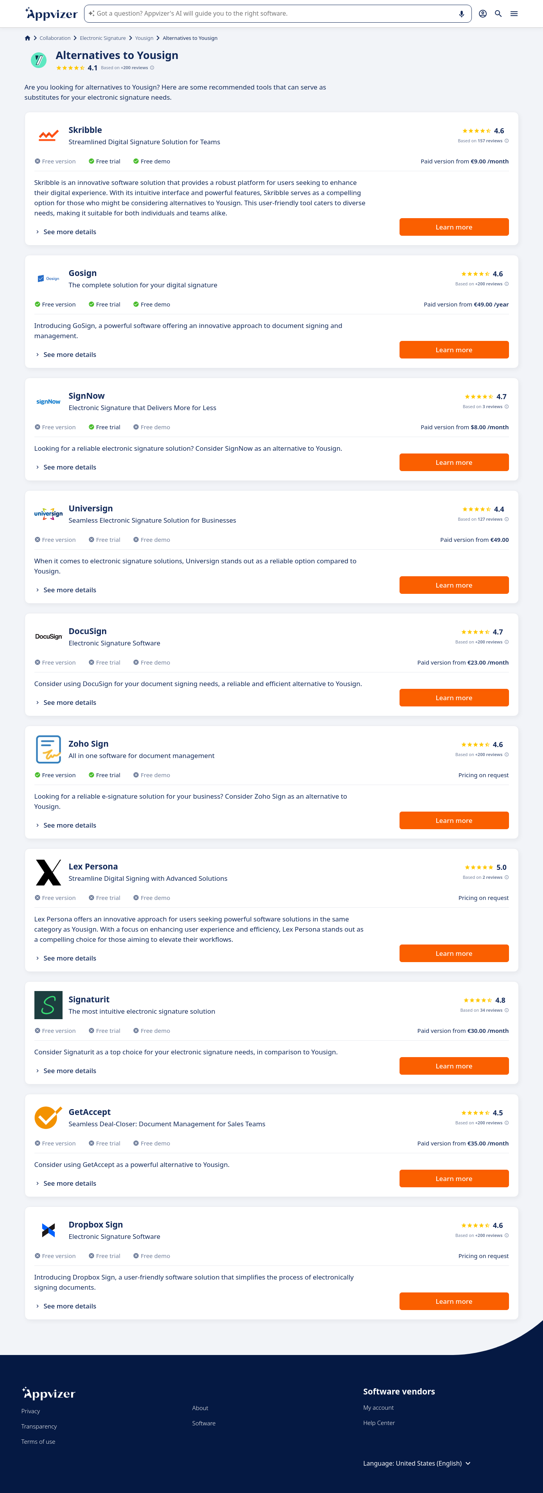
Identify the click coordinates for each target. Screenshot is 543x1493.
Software (204, 1423)
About (200, 1408)
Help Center (379, 1423)
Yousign (144, 37)
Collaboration (55, 37)
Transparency (39, 1426)
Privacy (31, 1411)
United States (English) (434, 1463)
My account (378, 1407)
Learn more (454, 226)
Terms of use (39, 1441)
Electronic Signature (103, 37)
